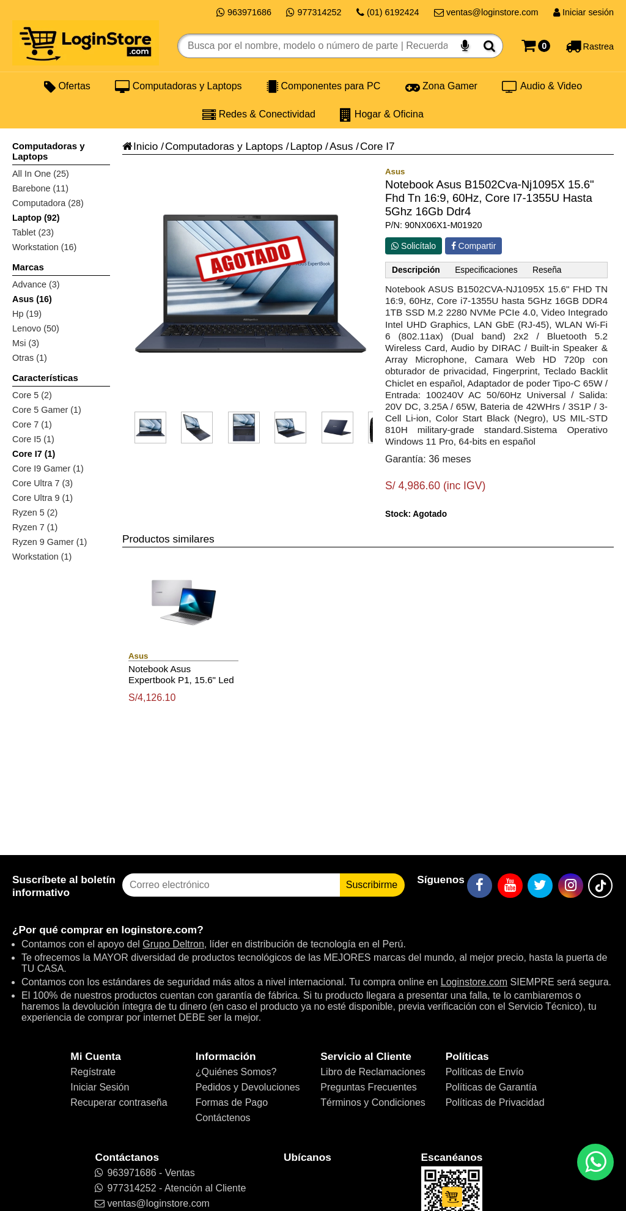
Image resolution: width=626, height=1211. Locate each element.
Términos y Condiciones (372, 1102)
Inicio (140, 146)
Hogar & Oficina (381, 114)
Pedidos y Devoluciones (248, 1087)
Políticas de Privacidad (495, 1102)
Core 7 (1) (32, 424)
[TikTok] (600, 885)
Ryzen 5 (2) (34, 512)
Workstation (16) (44, 247)
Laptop (306, 146)
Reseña (546, 270)
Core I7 (377, 146)
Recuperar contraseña (118, 1102)
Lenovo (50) (35, 328)
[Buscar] (489, 45)
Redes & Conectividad (258, 114)
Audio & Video (542, 86)
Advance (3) (36, 284)
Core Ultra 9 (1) (42, 498)
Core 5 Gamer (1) (46, 410)
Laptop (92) (36, 218)
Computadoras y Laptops (178, 86)
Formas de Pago (232, 1102)
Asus (341, 146)
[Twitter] (540, 885)
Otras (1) (29, 358)
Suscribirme (371, 885)
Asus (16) (32, 299)
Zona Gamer (441, 86)
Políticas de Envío (485, 1072)
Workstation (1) (42, 556)
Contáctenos (223, 1118)
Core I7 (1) (33, 454)
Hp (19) (27, 314)
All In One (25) (40, 174)
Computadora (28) (48, 203)
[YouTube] (510, 885)
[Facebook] (479, 885)
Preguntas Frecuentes (368, 1087)
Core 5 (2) (32, 395)
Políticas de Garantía (491, 1087)
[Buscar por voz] (465, 45)
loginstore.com (159, 930)
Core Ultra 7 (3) (42, 483)
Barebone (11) (40, 188)
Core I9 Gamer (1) (48, 468)
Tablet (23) (33, 232)
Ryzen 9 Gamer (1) (49, 542)
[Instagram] (570, 885)
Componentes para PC (323, 86)
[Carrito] (535, 46)
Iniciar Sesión (99, 1087)
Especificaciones (486, 270)
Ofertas (67, 86)
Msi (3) (25, 343)
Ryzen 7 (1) (34, 527)
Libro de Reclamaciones (372, 1072)
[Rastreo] (589, 45)
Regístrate (93, 1072)
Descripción (416, 270)
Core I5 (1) (33, 439)
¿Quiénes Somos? (236, 1072)
